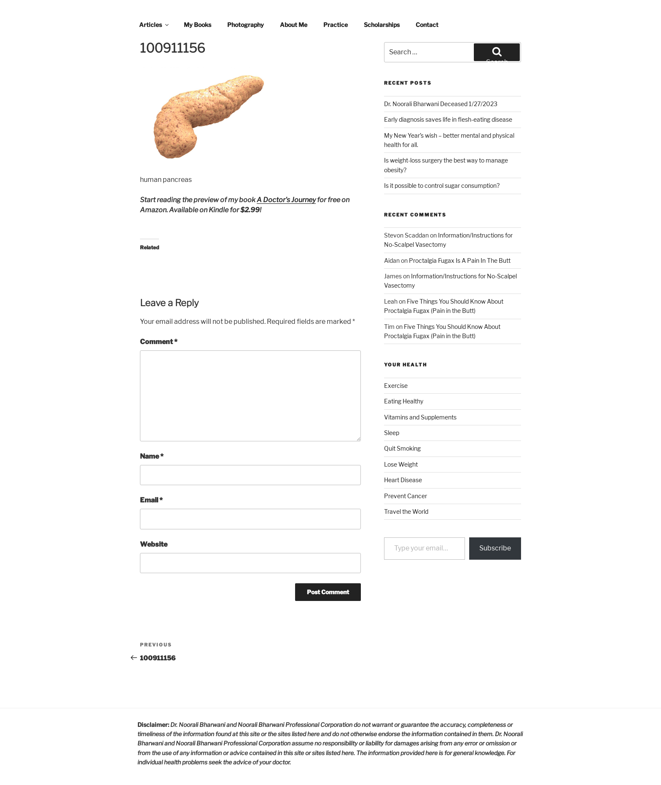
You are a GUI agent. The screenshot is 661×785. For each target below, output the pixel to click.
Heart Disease (403, 479)
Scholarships (382, 24)
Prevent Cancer (405, 495)
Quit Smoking (402, 448)
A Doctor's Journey (286, 200)
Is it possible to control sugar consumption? (442, 185)
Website (153, 544)
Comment (158, 342)
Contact (427, 24)
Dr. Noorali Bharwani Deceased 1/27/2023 (440, 103)
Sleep (391, 432)
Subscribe (495, 548)
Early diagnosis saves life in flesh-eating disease (448, 119)
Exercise (396, 385)
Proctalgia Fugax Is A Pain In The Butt (460, 260)
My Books (197, 24)
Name (152, 456)
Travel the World (406, 511)
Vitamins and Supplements (420, 417)
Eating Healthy (403, 401)
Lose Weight (401, 464)
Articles (154, 24)
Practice (335, 24)
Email (151, 500)
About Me (293, 24)
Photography (245, 24)
